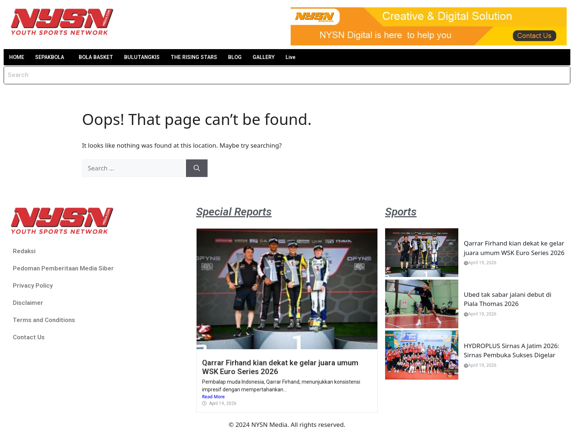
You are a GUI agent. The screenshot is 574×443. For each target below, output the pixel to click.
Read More (213, 397)
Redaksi (24, 251)
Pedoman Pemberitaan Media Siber (63, 268)
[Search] (197, 169)
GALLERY (283, 57)
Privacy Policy (33, 285)
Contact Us (29, 337)
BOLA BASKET (103, 57)
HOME (17, 57)
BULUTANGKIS (153, 57)
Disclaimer (28, 303)
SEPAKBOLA (53, 57)
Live (313, 57)
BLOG (252, 57)
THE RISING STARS (209, 57)
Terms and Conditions (44, 320)
